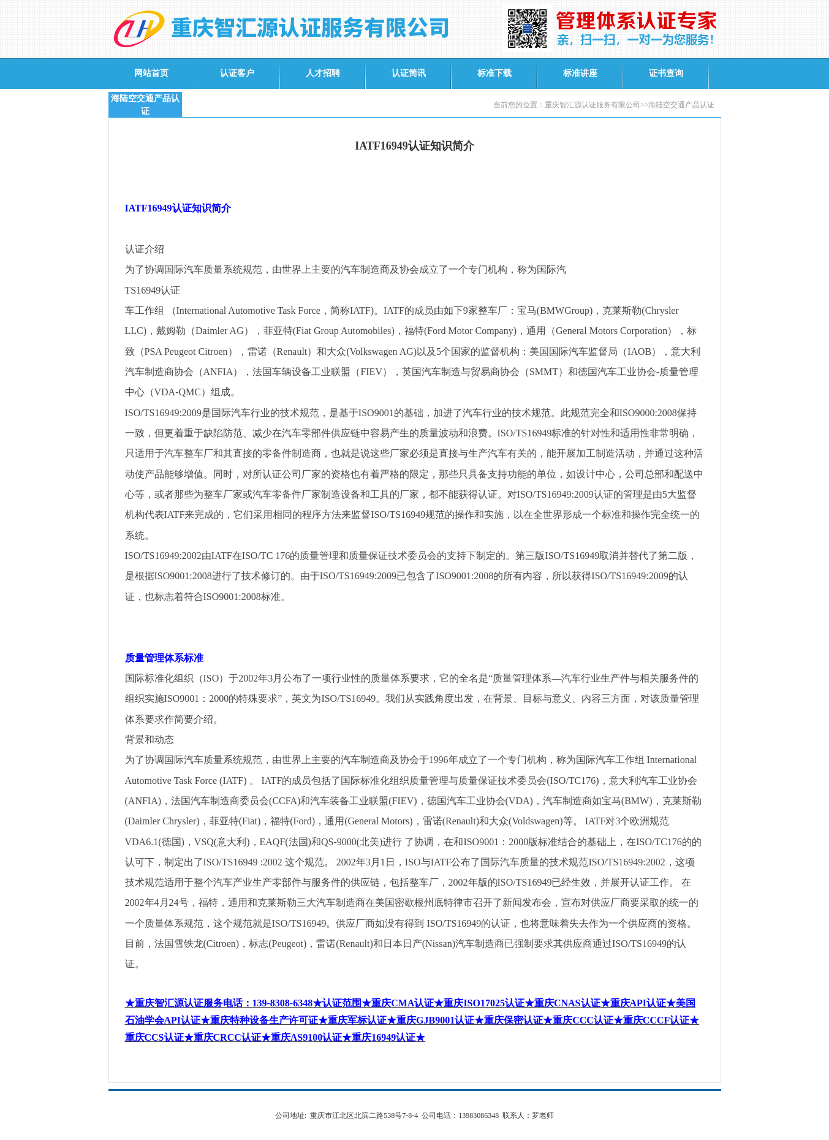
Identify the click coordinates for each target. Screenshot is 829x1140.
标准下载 (494, 73)
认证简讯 (409, 73)
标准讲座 (580, 73)
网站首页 (151, 73)
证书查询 (666, 73)
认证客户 (237, 73)
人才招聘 (323, 73)
